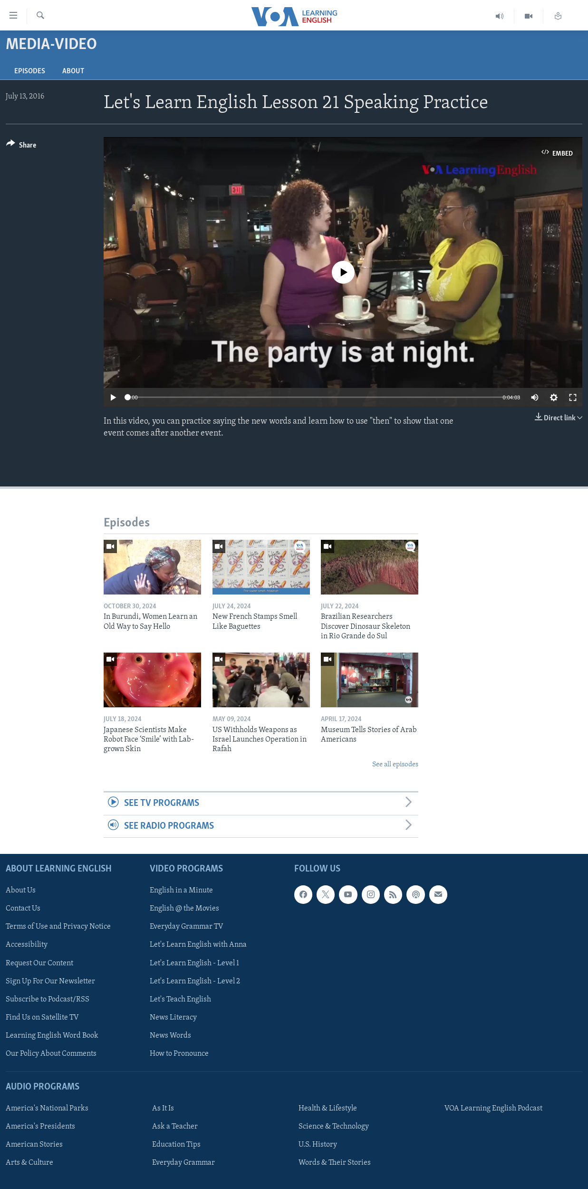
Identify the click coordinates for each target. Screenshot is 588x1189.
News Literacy (173, 1017)
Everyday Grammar (183, 1163)
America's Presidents (40, 1126)
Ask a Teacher (175, 1126)
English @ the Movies (184, 908)
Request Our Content (39, 963)
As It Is (163, 1108)
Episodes (29, 71)
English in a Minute (181, 890)
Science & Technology (334, 1126)
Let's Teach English (180, 999)
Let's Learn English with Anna (198, 945)
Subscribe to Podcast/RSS (47, 999)
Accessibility (27, 945)
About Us (21, 890)
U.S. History (318, 1145)
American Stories (34, 1145)
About (73, 71)
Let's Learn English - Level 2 (195, 981)
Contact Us (23, 908)
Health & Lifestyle (328, 1108)
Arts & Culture (29, 1163)
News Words (170, 1036)
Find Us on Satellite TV (42, 1017)
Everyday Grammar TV (186, 927)
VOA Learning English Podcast (493, 1108)
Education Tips (176, 1145)
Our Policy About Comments (51, 1054)
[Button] (21, 147)
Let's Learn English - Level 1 (194, 963)
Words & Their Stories (335, 1163)
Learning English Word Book (52, 1036)
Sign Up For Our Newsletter (50, 981)
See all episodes (395, 764)
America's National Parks (47, 1108)
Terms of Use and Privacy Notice (58, 927)
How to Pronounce (179, 1054)
